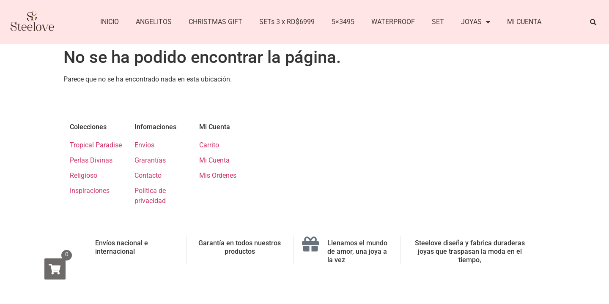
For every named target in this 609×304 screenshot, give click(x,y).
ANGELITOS (154, 22)
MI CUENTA (524, 22)
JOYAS (475, 22)
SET (438, 22)
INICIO (109, 22)
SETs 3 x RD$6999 (287, 22)
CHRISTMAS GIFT (215, 22)
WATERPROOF (393, 22)
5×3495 (343, 22)
